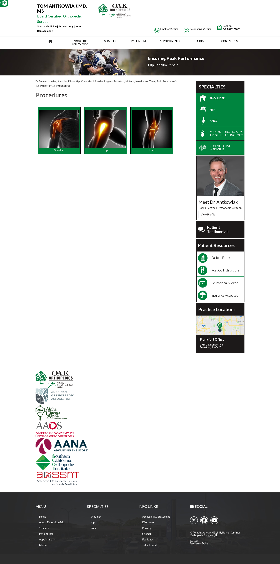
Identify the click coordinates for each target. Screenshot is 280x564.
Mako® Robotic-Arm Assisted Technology (226, 133)
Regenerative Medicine (220, 147)
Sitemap (147, 533)
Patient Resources (216, 245)
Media (200, 40)
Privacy (146, 528)
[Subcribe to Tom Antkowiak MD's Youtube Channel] (214, 520)
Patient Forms (221, 258)
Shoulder (59, 131)
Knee (152, 131)
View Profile (208, 214)
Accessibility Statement (156, 516)
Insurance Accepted (224, 295)
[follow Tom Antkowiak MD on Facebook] (204, 520)
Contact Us (229, 40)
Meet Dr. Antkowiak (218, 202)
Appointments (170, 40)
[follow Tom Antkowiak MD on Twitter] (194, 520)
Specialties (212, 86)
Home (42, 516)
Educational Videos (224, 283)
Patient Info (140, 40)
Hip (105, 131)
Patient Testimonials (218, 229)
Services (110, 40)
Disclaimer (148, 522)
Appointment (232, 27)
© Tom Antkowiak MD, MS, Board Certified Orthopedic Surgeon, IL (215, 534)
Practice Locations (217, 309)
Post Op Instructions (225, 270)
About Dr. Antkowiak (80, 42)
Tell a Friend (149, 545)
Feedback (147, 539)
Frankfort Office (212, 339)
